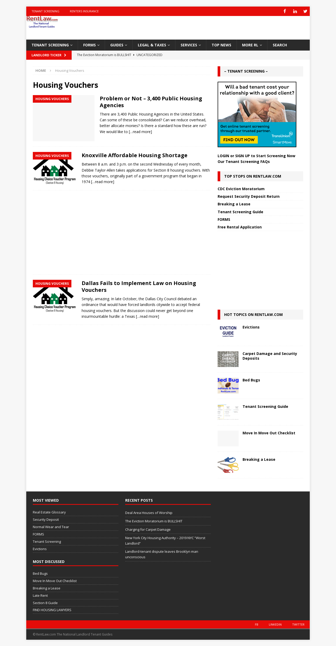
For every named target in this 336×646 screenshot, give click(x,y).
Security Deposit (46, 519)
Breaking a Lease (234, 203)
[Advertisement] (122, 232)
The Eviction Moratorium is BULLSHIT (153, 520)
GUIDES (116, 44)
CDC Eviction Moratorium (241, 188)
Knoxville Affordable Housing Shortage (134, 154)
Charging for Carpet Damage (148, 529)
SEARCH (280, 44)
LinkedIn (275, 624)
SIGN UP (242, 155)
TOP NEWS (221, 44)
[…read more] (140, 131)
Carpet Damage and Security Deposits (270, 355)
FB (256, 624)
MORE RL (250, 44)
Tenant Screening (45, 11)
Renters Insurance (84, 11)
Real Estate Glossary (49, 512)
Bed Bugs (251, 379)
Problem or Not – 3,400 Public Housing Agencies (151, 101)
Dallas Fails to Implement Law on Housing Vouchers (139, 286)
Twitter (298, 624)
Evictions (251, 326)
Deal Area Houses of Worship (148, 512)
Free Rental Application (240, 226)
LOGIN (223, 155)
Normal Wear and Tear (51, 526)
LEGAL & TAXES (152, 44)
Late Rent (40, 595)
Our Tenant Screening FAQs (244, 161)
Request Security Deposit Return (249, 196)
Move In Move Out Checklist (269, 432)
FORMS (89, 44)
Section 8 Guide (45, 602)
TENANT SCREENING (50, 44)
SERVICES (189, 44)
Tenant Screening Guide (240, 211)
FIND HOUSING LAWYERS (52, 609)
